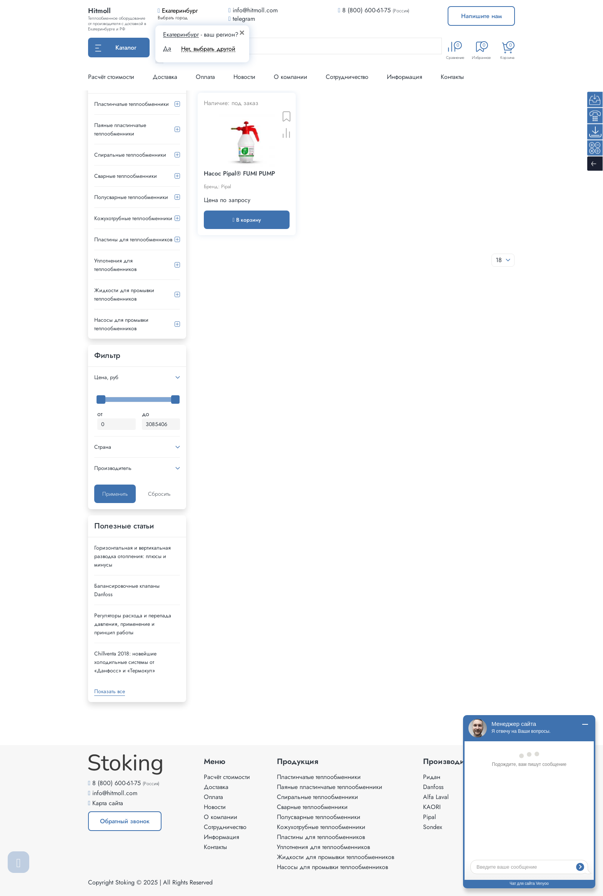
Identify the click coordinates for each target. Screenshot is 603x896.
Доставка (165, 76)
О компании (290, 76)
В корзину (246, 220)
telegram (241, 18)
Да (167, 48)
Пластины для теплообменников (133, 239)
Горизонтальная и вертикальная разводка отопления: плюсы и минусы (132, 556)
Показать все (109, 691)
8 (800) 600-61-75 (366, 10)
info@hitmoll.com (114, 793)
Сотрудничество (347, 76)
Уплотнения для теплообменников (115, 265)
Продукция (297, 762)
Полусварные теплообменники (131, 197)
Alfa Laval (436, 796)
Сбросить (159, 494)
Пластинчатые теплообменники (131, 104)
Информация (404, 76)
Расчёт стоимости (111, 76)
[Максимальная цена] (161, 424)
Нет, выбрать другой (208, 48)
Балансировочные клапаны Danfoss (127, 590)
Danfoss (433, 786)
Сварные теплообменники (125, 176)
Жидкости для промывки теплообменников (124, 294)
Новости (244, 76)
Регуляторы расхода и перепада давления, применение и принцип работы (132, 624)
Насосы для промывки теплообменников (121, 324)
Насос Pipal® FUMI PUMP (239, 173)
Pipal (429, 816)
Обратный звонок (125, 821)
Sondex (432, 826)
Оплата (205, 76)
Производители (451, 762)
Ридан (431, 776)
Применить (115, 494)
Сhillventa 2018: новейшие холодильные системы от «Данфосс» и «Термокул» (125, 662)
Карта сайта (107, 803)
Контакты (452, 76)
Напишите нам (481, 16)
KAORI (432, 806)
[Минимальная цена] (116, 424)
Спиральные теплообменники (130, 155)
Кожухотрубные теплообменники (133, 218)
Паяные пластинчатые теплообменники (120, 129)
